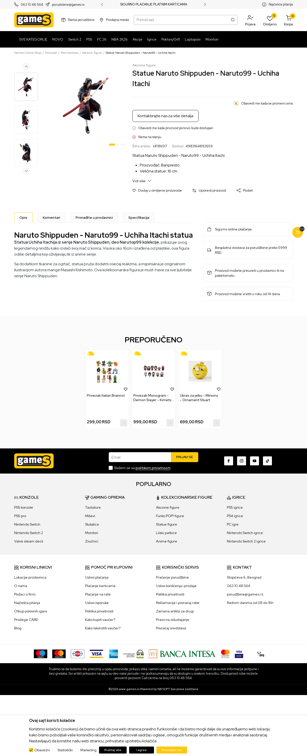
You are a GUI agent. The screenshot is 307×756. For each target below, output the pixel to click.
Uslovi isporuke (97, 602)
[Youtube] (254, 460)
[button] (250, 20)
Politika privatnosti (99, 611)
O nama (20, 586)
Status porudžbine (81, 20)
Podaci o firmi (25, 594)
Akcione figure (92, 53)
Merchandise (69, 53)
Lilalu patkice (166, 533)
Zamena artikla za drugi (175, 611)
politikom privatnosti (153, 468)
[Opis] (23, 217)
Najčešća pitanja (281, 4)
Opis (23, 217)
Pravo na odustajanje (172, 619)
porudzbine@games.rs (68, 4)
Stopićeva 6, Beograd (244, 577)
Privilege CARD (26, 619)
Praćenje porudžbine (172, 577)
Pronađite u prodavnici (94, 217)
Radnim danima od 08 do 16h (250, 602)
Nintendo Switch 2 (28, 533)
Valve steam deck (28, 541)
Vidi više (142, 180)
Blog (17, 628)
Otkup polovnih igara (30, 611)
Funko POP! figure (170, 516)
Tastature (93, 507)
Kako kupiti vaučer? (100, 619)
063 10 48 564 (32, 4)
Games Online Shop (27, 53)
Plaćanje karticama (100, 586)
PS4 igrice (235, 516)
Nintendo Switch (27, 524)
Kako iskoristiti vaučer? (102, 628)
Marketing (88, 750)
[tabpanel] (86, 105)
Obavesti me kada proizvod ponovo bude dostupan (175, 128)
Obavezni (42, 750)
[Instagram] (241, 460)
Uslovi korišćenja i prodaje (176, 586)
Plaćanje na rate (98, 594)
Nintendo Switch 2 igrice (246, 541)
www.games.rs (129, 689)
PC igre (233, 524)
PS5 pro (20, 516)
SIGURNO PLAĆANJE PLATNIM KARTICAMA (153, 4)
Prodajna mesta (117, 20)
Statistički (65, 750)
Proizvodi (51, 53)
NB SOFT (163, 689)
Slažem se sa (142, 468)
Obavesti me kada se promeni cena (267, 103)
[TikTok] (267, 460)
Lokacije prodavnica (30, 577)
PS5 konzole (23, 507)
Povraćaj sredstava (171, 628)
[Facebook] (228, 460)
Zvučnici (91, 541)
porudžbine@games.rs (245, 594)
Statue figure (166, 524)
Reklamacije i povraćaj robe (178, 602)
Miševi (90, 516)
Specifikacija (138, 217)
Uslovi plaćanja (96, 577)
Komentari (51, 217)
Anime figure (166, 541)
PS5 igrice (235, 507)
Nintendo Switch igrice (245, 533)
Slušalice (92, 524)
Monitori (91, 533)
